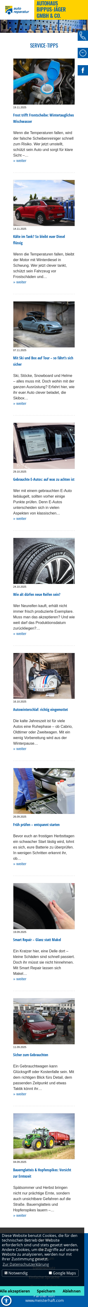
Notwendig (16, 1273)
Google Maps (62, 1273)
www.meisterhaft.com (44, 1300)
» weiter (19, 161)
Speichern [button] (46, 1291)
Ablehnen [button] (72, 1291)
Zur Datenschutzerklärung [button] (26, 1264)
